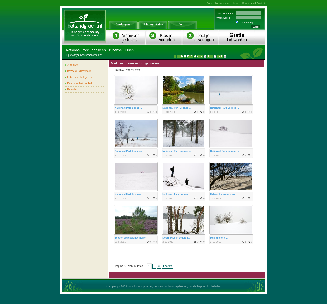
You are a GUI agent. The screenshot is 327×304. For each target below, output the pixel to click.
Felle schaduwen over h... (224, 194)
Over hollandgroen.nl (218, 3)
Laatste (167, 266)
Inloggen (235, 3)
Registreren (248, 3)
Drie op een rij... (219, 237)
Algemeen (73, 64)
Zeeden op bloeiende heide (130, 237)
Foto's (183, 24)
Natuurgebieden (153, 24)
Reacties (72, 89)
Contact (261, 3)
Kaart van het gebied (79, 83)
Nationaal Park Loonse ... (129, 108)
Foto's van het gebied (80, 77)
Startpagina (123, 24)
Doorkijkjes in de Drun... (176, 237)
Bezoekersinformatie (79, 71)
